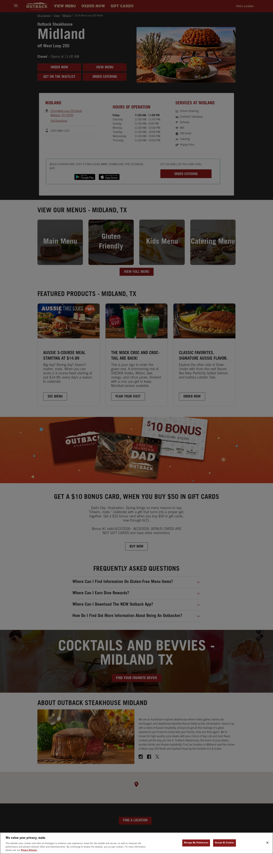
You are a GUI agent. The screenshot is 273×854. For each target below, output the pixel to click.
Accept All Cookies (224, 843)
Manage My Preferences (196, 843)
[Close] (267, 843)
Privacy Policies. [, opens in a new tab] (29, 851)
